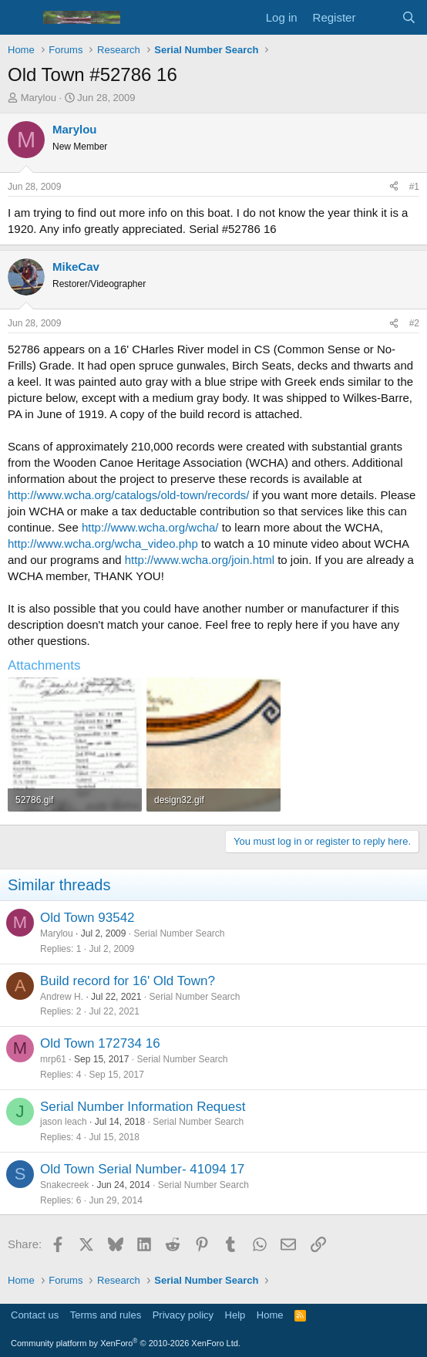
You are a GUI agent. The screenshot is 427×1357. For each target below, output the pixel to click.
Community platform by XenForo (125, 1343)
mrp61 (53, 1059)
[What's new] (378, 17)
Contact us (35, 1315)
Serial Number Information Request (142, 1106)
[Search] (409, 17)
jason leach (63, 1121)
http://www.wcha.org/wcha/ (150, 527)
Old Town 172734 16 (100, 1043)
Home (270, 1315)
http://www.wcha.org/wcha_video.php (103, 543)
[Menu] (21, 17)
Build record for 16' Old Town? (127, 981)
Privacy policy (183, 1315)
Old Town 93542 (87, 917)
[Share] (394, 187)
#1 (414, 186)
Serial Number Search (178, 933)
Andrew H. (61, 996)
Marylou (38, 97)
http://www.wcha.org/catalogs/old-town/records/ (128, 494)
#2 (414, 323)
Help (235, 1315)
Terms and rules (105, 1315)
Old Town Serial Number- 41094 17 (142, 1169)
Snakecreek (64, 1185)
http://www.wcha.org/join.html (199, 559)
